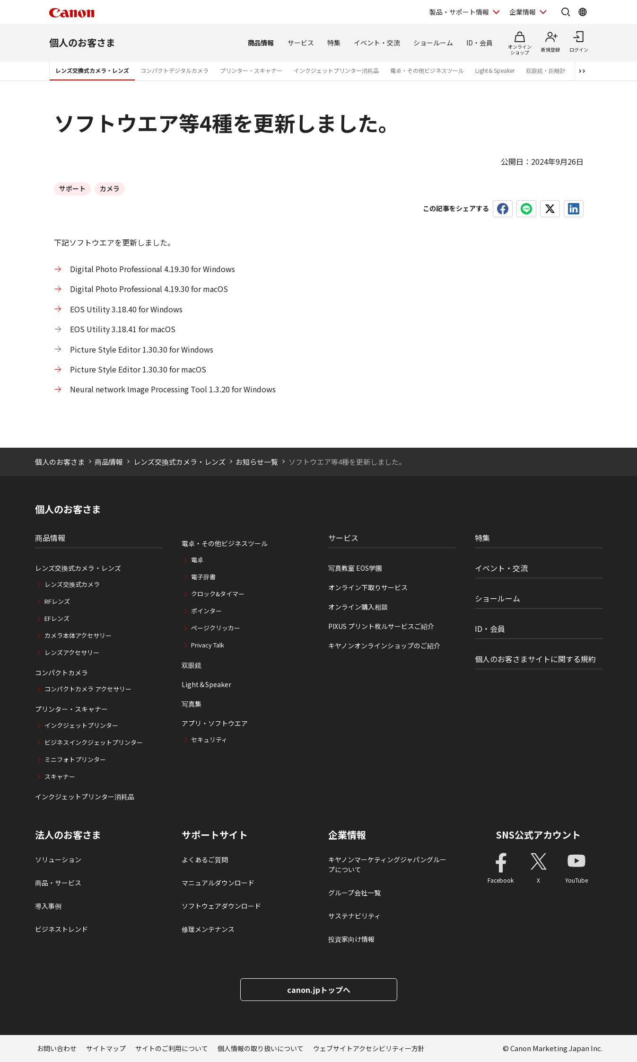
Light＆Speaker (495, 70)
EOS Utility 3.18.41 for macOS (122, 329)
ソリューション (58, 859)
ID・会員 (479, 42)
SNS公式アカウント (538, 834)
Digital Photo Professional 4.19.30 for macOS (149, 288)
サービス (301, 42)
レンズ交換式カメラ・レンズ (92, 70)
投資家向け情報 (351, 939)
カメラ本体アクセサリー (78, 635)
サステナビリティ (354, 915)
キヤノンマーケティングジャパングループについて (387, 864)
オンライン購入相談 (358, 606)
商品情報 (261, 42)
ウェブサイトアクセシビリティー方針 (369, 1048)
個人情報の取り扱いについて (261, 1048)
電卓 (197, 559)
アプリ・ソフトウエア (215, 723)
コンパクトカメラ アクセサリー (87, 688)
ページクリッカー (215, 627)
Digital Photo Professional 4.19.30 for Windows (152, 268)
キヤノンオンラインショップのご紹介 (384, 645)
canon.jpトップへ (318, 989)
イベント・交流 (377, 42)
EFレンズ (57, 618)
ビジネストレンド (61, 929)
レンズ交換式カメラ (72, 584)
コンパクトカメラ (61, 672)
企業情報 (347, 834)
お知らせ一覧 (257, 462)
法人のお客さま (68, 834)
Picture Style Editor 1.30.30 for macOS (138, 369)
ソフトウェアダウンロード (221, 906)
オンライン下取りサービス (368, 587)
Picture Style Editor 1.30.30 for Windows (142, 349)
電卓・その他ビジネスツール (427, 70)
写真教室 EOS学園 (355, 568)
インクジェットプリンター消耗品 (336, 70)
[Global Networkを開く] (582, 12)
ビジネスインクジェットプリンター (93, 742)
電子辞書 (203, 576)
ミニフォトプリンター (75, 759)
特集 (333, 42)
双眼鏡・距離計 (546, 70)
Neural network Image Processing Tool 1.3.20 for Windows (173, 389)
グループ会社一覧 (354, 892)
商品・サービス (58, 882)
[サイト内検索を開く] (565, 12)
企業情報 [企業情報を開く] (522, 12)
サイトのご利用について (171, 1048)
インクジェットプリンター (81, 725)
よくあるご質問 (205, 859)
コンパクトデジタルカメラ (174, 70)
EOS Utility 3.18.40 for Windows (126, 309)
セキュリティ (209, 739)
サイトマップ (106, 1048)
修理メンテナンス (208, 929)
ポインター (206, 610)
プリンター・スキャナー (251, 70)
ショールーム (433, 42)
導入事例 (48, 906)
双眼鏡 (191, 665)
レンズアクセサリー (71, 652)
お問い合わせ (57, 1048)
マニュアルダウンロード (218, 882)
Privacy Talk (207, 644)
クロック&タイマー (217, 593)
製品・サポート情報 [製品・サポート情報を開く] (459, 12)
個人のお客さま (82, 42)
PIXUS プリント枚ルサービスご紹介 (381, 626)
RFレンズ (57, 601)
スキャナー (59, 776)
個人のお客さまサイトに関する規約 (535, 658)
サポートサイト (215, 834)
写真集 (191, 703)
